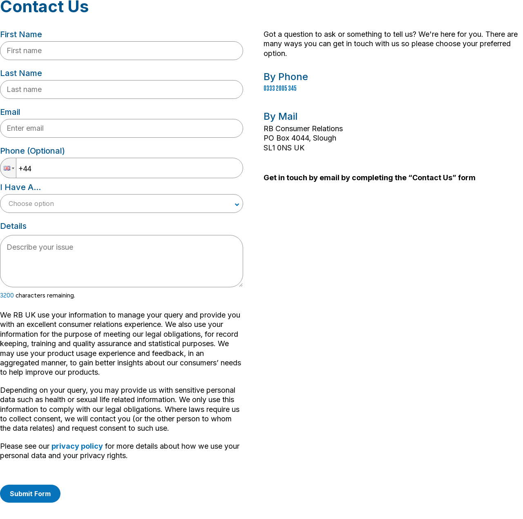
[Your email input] (121, 128)
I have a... (20, 187)
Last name (21, 73)
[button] (8, 168)
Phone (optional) (32, 151)
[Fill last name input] (121, 89)
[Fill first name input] (121, 50)
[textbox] (121, 261)
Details (13, 226)
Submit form (30, 494)
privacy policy (77, 446)
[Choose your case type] (121, 203)
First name (21, 34)
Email (10, 112)
